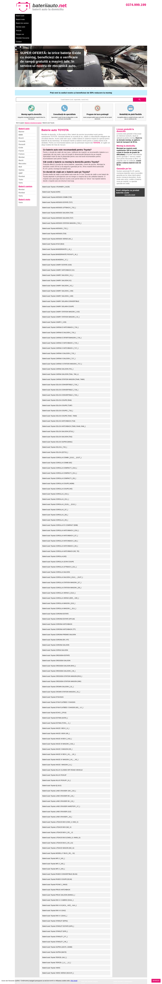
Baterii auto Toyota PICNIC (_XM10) (54, 858)
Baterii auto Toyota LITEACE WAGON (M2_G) (58, 822)
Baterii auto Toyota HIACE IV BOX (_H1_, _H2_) (59, 728)
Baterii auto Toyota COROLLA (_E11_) (55, 473)
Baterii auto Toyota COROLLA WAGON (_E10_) (58, 577)
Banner (21, 106)
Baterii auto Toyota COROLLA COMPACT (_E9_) (59, 452)
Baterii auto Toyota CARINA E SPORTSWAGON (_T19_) (61, 312)
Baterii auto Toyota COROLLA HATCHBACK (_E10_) (60, 504)
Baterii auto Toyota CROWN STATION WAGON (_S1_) (61, 666)
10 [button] (95, 62)
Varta (21, 157)
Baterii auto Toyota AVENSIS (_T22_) (55, 202)
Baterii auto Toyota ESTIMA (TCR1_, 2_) (56, 697)
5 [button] (79, 62)
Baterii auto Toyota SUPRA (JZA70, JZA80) (57, 921)
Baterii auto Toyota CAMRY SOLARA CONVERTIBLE (60, 275)
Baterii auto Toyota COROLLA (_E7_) (55, 483)
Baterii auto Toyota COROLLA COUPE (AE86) (58, 457)
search (139, 73)
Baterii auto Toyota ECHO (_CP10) (54, 686)
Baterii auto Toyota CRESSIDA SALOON (56, 634)
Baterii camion (25, 160)
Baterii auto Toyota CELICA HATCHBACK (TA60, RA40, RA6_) (64, 400)
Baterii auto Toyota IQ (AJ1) (51, 759)
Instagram (20, 971)
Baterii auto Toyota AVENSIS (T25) (54, 207)
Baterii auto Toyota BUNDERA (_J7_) (55, 233)
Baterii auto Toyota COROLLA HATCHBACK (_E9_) (60, 520)
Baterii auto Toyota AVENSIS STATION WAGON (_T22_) (61, 197)
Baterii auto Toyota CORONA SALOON (55, 619)
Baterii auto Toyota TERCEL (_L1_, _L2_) (56, 936)
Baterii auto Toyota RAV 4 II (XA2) (54, 884)
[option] (81, 40)
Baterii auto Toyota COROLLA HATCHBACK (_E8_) (60, 515)
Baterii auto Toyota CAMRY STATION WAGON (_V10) (61, 286)
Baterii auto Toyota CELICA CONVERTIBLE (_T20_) (60, 369)
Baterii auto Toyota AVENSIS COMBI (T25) (57, 171)
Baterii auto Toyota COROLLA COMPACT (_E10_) (59, 442)
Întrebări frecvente (90, 16)
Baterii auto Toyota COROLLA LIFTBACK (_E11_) (59, 541)
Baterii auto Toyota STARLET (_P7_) (54, 910)
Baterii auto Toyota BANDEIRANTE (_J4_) (56, 223)
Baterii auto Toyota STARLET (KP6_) (55, 905)
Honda (83, 976)
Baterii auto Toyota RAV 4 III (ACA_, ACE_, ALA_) (59, 879)
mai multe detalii (130, 169)
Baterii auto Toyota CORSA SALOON (55, 624)
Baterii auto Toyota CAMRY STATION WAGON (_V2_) (61, 291)
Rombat (22, 150)
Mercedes (22, 137)
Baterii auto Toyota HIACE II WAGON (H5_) (57, 723)
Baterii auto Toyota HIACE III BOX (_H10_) (57, 713)
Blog (18, 958)
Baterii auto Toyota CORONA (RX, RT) (55, 614)
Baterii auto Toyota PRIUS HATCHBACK (56, 863)
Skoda (83, 965)
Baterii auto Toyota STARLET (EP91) (55, 895)
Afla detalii (73, 981)
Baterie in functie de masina (33, 97)
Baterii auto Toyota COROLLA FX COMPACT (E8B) (60, 499)
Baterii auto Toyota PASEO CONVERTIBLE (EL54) (59, 848)
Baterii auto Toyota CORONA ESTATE (55, 588)
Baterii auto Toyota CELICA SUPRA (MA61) (57, 416)
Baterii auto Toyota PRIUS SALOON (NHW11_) (58, 869)
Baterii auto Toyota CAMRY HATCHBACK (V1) (58, 244)
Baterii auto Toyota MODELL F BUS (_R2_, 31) (58, 827)
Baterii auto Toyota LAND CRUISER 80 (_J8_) (58, 770)
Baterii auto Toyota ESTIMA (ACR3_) (55, 692)
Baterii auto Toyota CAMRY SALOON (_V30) (57, 265)
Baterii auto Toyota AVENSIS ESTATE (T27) (57, 176)
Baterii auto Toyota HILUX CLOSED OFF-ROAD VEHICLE (62, 744)
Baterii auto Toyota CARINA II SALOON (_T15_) (58, 327)
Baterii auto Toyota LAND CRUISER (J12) (56, 785)
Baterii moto (31, 16)
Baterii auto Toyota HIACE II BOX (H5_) (56, 707)
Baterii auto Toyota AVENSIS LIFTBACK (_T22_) (59, 181)
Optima (21, 144)
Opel (83, 974)
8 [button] (89, 62)
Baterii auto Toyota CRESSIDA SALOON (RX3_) (59, 640)
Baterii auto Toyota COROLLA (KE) (54, 530)
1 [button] (67, 62)
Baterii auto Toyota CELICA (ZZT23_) (55, 426)
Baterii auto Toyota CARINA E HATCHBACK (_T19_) (60, 301)
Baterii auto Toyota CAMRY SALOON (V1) (56, 254)
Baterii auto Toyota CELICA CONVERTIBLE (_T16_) (60, 358)
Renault (84, 969)
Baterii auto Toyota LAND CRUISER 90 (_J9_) (58, 775)
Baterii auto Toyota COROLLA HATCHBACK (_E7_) (60, 509)
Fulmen (21, 128)
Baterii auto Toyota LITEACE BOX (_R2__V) (57, 806)
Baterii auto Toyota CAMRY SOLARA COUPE (58, 280)
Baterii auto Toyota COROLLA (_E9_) (55, 494)
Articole (68, 16)
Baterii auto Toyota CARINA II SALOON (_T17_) (58, 332)
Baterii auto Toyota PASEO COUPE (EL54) (57, 853)
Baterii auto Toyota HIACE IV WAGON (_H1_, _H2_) (60, 733)
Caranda (22, 115)
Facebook (20, 969)
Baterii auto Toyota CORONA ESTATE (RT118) (58, 593)
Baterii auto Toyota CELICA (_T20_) (54, 421)
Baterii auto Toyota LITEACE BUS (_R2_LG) (57, 817)
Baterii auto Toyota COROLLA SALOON (56, 546)
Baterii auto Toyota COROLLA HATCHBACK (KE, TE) (60, 525)
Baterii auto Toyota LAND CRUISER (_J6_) (57, 791)
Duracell (22, 118)
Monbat (21, 131)
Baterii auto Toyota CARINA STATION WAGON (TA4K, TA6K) (63, 353)
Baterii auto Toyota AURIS (51, 166)
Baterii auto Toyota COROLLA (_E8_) (55, 489)
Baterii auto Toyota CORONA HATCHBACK (57, 598)
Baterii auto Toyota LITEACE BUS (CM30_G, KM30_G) (61, 811)
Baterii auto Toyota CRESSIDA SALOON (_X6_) (58, 645)
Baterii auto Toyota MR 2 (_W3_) (53, 843)
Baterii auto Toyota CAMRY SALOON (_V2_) (57, 259)
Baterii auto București (120, 958)
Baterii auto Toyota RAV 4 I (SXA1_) (54, 890)
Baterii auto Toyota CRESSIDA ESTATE (56, 629)
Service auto (58, 16)
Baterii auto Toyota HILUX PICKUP (54, 749)
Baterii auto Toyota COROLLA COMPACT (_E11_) (59, 447)
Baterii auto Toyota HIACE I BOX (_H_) (55, 702)
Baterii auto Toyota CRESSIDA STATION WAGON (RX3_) (62, 650)
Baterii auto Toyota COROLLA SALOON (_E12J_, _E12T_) (62, 551)
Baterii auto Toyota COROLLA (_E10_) (55, 468)
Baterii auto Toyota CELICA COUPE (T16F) (57, 379)
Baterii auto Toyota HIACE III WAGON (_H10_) (58, 718)
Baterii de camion (44, 16)
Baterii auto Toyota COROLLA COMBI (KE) (57, 437)
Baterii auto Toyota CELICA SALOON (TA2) (57, 411)
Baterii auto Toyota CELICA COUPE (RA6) (56, 374)
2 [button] (70, 62)
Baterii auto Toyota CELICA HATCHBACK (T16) (58, 395)
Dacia (83, 960)
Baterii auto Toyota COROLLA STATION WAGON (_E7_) (61, 556)
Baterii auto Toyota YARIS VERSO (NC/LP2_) (58, 947)
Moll (20, 141)
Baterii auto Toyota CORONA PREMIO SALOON (59, 608)
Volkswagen (85, 967)
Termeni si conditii (23, 967)
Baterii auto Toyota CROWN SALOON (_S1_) (58, 660)
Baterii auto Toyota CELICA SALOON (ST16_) (58, 405)
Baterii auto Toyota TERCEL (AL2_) (54, 931)
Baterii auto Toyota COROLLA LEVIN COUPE (58, 535)
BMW (21, 109)
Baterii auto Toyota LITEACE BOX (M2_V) (56, 801)
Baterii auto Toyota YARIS (51, 942)
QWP (21, 147)
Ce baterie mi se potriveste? (26, 960)
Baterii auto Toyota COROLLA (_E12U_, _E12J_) (59, 478)
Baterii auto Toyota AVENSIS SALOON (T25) (57, 187)
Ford (83, 962)
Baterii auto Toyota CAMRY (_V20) (54, 296)
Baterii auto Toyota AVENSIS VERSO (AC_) (57, 213)
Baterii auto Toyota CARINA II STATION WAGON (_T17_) (62, 338)
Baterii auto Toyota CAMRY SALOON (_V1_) (57, 249)
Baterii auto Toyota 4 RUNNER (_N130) (56, 161)
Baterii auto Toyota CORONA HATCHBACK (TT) (59, 603)
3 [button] (73, 62)
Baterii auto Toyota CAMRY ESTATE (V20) (57, 239)
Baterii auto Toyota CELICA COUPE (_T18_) (57, 384)
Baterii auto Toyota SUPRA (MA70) (54, 926)
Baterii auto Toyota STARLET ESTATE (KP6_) (58, 900)
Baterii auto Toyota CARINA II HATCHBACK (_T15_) (60, 317)
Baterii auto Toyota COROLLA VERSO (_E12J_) (59, 567)
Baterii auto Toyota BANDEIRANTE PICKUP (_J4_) (60, 228)
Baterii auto (20, 16)
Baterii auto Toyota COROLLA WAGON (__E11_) (59, 582)
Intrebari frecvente (23, 965)
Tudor (21, 153)
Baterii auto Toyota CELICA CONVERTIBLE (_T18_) (60, 364)
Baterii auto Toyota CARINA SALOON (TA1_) (57, 343)
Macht (21, 134)
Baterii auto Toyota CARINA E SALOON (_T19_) (59, 306)
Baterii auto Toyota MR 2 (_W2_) (53, 838)
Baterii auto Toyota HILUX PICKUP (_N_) (56, 754)
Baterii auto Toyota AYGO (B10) (53, 218)
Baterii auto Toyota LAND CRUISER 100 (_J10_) (59, 765)
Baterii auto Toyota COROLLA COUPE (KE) (57, 463)
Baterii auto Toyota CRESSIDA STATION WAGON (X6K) (61, 655)
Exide (21, 121)
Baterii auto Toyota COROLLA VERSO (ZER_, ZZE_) (60, 572)
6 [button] (83, 62)
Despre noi (78, 16)
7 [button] (86, 62)
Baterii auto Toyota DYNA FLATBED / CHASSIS (58, 676)
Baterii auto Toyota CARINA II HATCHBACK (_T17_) (60, 322)
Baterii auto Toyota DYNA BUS (52, 671)
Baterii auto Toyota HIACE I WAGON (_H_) (57, 739)
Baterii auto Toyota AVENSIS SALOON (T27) (57, 192)
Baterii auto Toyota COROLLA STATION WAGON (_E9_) (61, 561)
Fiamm (21, 125)
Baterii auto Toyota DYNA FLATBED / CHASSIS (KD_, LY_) (62, 681)
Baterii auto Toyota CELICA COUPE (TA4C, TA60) (59, 390)
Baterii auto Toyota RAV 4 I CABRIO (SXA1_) (57, 874)
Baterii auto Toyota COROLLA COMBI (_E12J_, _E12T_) (61, 431)
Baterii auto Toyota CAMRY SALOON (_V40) (57, 270)
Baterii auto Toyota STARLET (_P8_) (54, 916)
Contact (102, 16)
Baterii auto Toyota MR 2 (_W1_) (53, 832)
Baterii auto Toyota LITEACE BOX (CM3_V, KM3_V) (60, 796)
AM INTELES (156, 980)
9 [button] (92, 62)
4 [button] (76, 62)
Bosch (21, 112)
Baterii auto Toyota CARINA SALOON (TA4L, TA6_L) (60, 348)
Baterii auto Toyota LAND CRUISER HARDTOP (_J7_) (61, 780)
